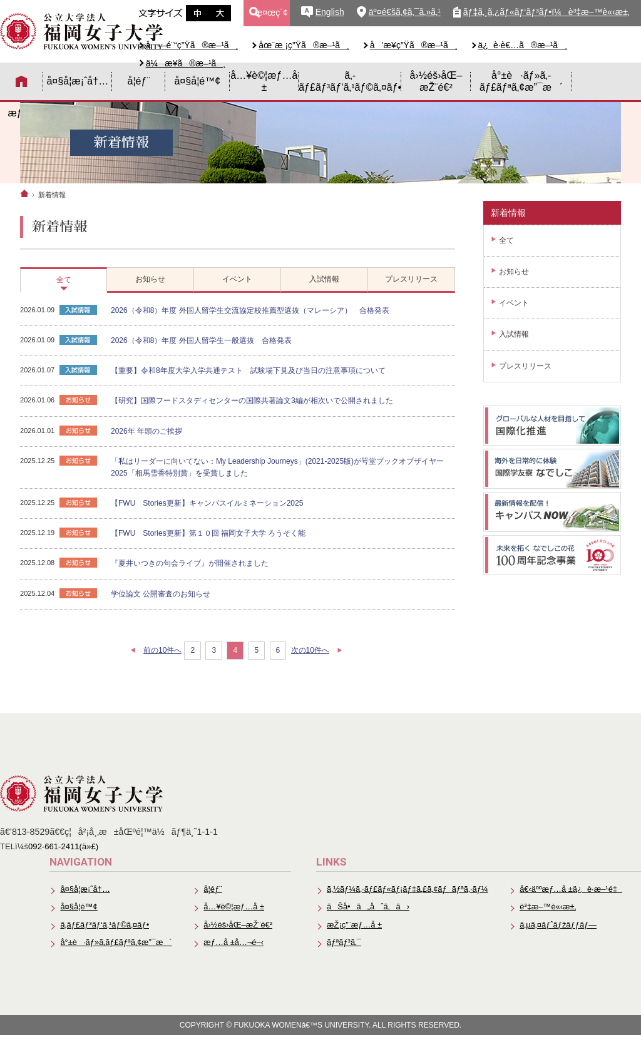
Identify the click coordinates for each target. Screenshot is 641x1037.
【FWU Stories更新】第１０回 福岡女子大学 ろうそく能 (208, 533)
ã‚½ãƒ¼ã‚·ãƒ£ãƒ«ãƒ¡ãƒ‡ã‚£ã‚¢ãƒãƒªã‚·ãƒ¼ (405, 889)
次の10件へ (310, 650)
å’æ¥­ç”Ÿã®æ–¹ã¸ (414, 45)
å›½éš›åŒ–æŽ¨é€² (436, 81)
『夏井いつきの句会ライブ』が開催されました (190, 563)
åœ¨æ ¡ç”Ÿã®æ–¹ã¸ (304, 45)
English (329, 12)
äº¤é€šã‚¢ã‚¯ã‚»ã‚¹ (405, 12)
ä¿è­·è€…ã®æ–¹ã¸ (523, 45)
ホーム (24, 193)
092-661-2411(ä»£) (63, 846)
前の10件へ (162, 650)
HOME (21, 81)
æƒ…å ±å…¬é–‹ (230, 944)
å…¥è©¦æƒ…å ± (263, 81)
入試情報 (514, 334)
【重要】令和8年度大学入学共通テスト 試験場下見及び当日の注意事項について (248, 370)
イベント (514, 303)
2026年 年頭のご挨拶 (146, 431)
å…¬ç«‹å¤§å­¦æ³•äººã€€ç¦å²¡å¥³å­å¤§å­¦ (81, 31)
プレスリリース (525, 366)
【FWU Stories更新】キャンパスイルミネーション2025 (207, 503)
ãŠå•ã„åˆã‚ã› (365, 907)
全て (506, 240)
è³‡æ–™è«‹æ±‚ (547, 907)
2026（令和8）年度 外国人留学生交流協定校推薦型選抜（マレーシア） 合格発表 (250, 310)
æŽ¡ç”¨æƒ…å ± (351, 926)
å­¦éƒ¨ (138, 80)
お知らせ (514, 271)
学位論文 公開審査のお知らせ (160, 594)
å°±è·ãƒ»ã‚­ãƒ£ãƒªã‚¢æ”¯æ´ (521, 81)
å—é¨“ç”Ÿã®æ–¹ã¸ (192, 45)
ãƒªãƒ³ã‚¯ (341, 944)
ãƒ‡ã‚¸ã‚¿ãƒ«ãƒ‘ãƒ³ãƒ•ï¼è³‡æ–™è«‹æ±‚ (546, 12)
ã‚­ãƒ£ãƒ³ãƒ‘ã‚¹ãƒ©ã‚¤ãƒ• (350, 81)
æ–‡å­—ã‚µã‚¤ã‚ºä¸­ (197, 13)
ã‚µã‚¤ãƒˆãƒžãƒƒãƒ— (557, 926)
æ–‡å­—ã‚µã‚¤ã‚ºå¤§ (219, 13)
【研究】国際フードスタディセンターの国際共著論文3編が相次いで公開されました (252, 400)
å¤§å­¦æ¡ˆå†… (77, 80)
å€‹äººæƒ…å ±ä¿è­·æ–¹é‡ (570, 889)
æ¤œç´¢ (271, 13)
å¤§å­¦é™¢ (197, 80)
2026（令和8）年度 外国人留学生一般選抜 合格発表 (201, 340)
